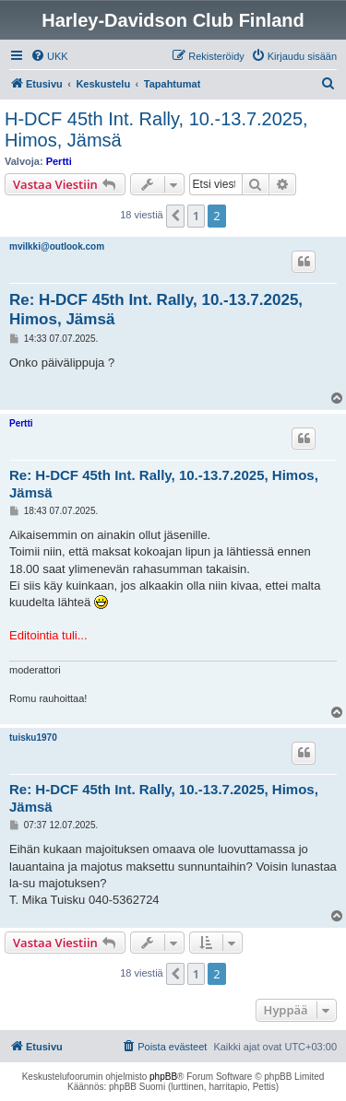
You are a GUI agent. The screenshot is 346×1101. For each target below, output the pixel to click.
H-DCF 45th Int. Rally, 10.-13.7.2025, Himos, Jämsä (156, 129)
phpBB (163, 1077)
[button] (175, 216)
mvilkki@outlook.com (56, 246)
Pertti (59, 161)
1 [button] (196, 215)
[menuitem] (49, 56)
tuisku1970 (33, 737)
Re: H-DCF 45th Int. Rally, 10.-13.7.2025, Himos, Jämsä (156, 309)
